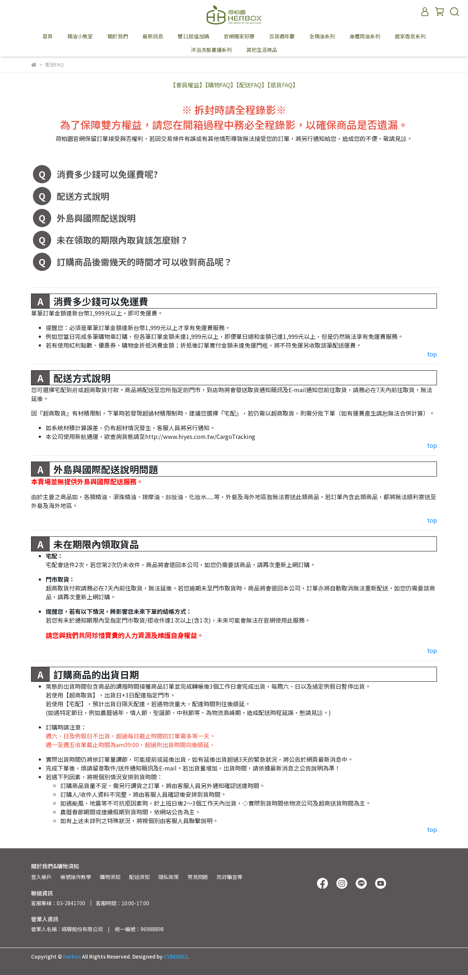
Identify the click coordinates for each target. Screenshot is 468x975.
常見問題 (198, 876)
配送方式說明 (83, 196)
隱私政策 (168, 876)
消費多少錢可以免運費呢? (107, 174)
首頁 (47, 36)
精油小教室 (80, 36)
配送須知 (139, 876)
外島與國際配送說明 (96, 217)
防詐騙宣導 (229, 876)
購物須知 (110, 876)
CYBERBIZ (176, 956)
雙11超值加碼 (193, 36)
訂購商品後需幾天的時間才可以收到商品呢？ (144, 261)
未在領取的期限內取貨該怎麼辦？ (122, 239)
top (432, 353)
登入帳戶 (41, 876)
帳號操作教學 (75, 876)
